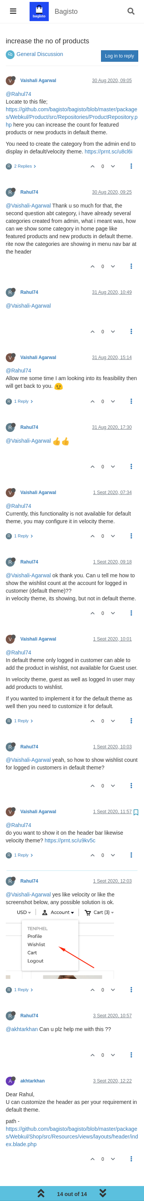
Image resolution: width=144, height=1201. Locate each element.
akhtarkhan (32, 1081)
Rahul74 (29, 192)
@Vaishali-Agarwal (28, 206)
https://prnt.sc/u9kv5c (70, 840)
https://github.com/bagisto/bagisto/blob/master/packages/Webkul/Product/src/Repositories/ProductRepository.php (71, 117)
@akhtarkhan (22, 1029)
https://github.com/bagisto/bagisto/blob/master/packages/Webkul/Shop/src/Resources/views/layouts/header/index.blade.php (72, 1136)
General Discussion (40, 54)
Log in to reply (119, 56)
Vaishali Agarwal (38, 80)
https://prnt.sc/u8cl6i (108, 151)
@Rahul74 (18, 94)
